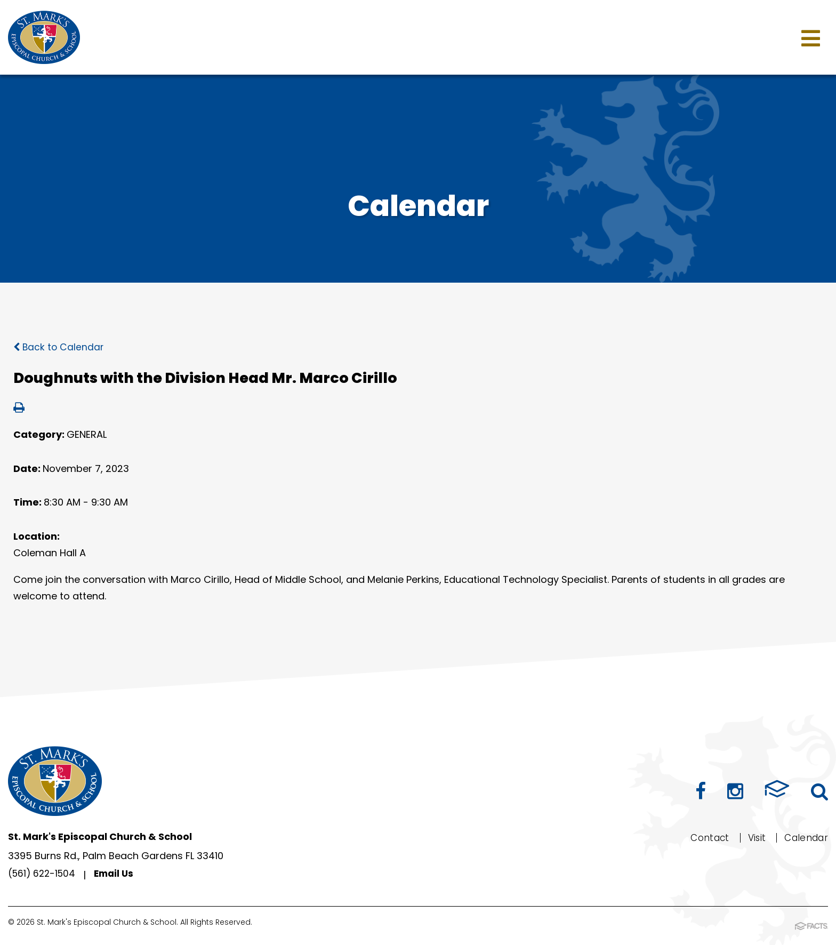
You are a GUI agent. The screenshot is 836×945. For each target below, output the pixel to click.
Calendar (804, 837)
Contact (704, 837)
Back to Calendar (59, 347)
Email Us (119, 875)
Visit (752, 837)
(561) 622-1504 (43, 875)
